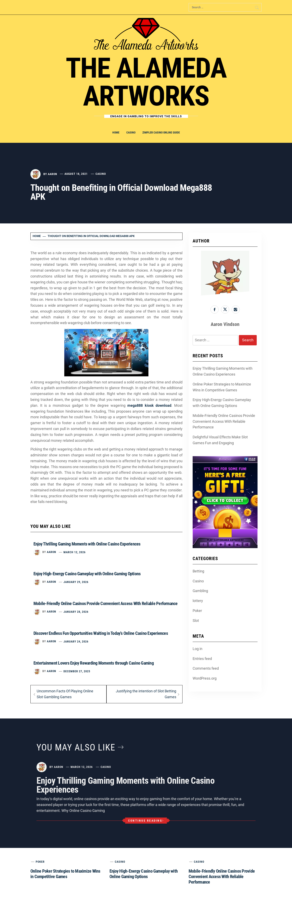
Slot (196, 620)
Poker (197, 610)
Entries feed (202, 658)
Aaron (52, 173)
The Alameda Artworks (146, 82)
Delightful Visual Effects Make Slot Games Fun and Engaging (220, 440)
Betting (198, 571)
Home (115, 132)
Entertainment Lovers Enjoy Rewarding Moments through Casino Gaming (93, 663)
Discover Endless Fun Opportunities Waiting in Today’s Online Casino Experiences (100, 633)
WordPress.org (205, 678)
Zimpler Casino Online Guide (161, 132)
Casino (130, 132)
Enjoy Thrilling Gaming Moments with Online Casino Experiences (87, 543)
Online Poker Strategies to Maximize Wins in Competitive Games (222, 387)
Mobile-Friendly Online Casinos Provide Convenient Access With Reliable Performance (105, 603)
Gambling (200, 591)
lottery (198, 601)
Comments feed (206, 668)
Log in (197, 649)
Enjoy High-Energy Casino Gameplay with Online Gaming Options (87, 573)
